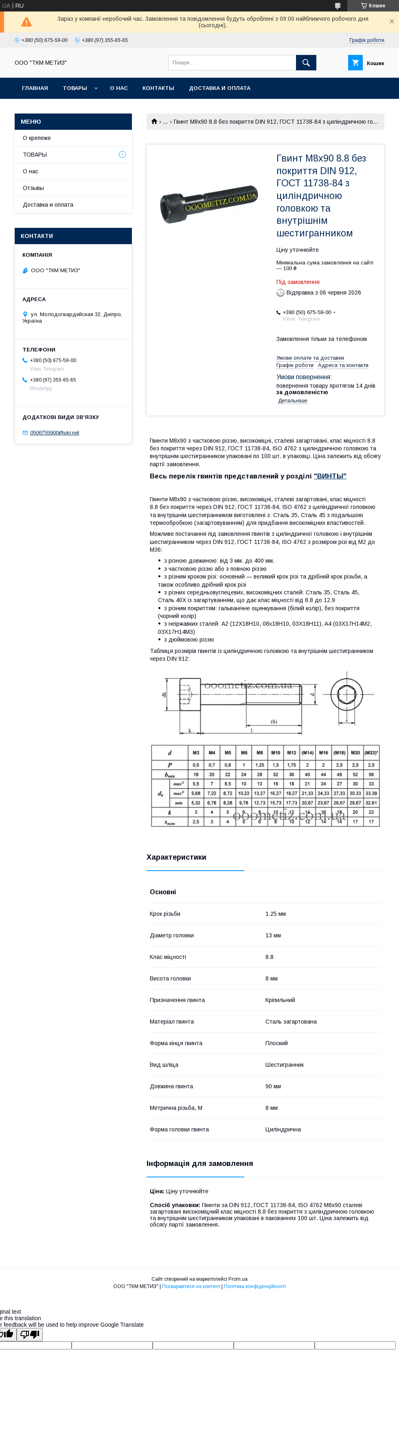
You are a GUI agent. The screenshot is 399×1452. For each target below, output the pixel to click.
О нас (119, 88)
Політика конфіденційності (255, 1286)
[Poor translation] (30, 1334)
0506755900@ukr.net (54, 433)
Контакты (158, 88)
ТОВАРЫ (75, 88)
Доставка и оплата (219, 88)
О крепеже (37, 138)
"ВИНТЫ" (330, 476)
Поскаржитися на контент (191, 1286)
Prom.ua (238, 1279)
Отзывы (33, 188)
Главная (35, 88)
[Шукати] (306, 62)
